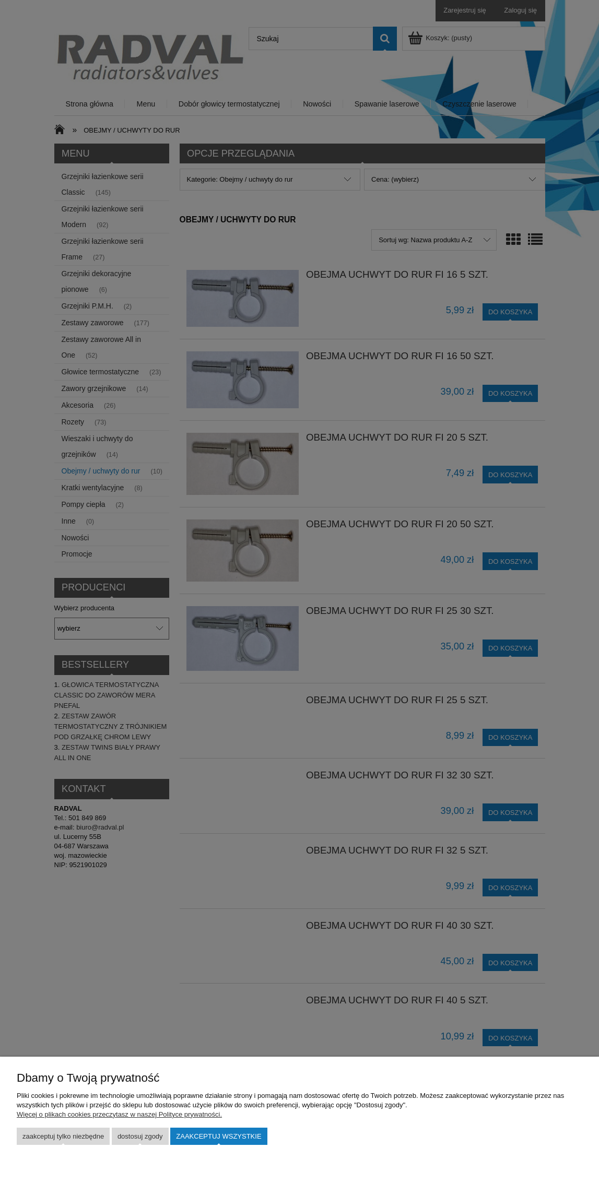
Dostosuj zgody (140, 1136)
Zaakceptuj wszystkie (218, 1136)
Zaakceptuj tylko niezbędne (63, 1136)
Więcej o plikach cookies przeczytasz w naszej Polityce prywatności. (119, 1114)
